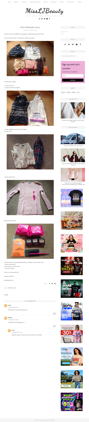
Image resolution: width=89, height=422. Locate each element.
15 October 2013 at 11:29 (17, 332)
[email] (72, 75)
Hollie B (10, 317)
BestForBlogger (52, 420)
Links (62, 33)
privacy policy (64, 31)
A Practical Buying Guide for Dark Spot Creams (73, 121)
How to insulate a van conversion (73, 145)
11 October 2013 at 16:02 (13, 307)
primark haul (12, 288)
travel (74, 92)
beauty (63, 92)
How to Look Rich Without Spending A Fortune (73, 164)
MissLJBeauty (44, 11)
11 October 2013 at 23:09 (13, 319)
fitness (69, 92)
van (78, 92)
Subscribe (72, 80)
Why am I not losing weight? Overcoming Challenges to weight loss (73, 183)
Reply (54, 313)
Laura (9, 305)
